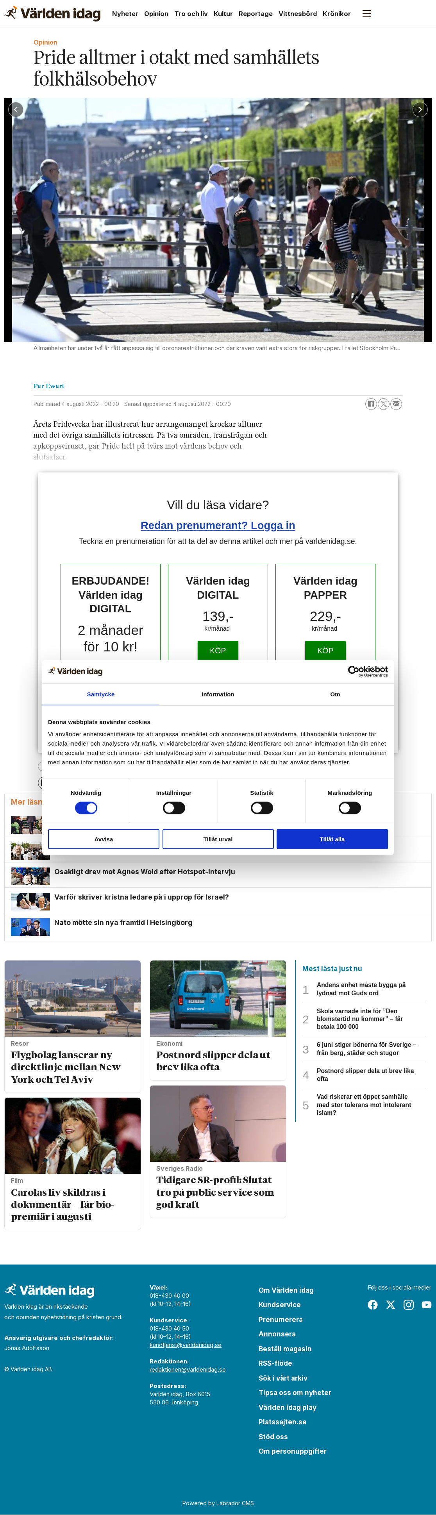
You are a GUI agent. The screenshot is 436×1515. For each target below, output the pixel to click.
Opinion (156, 14)
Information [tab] (218, 693)
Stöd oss (273, 1437)
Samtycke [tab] (101, 693)
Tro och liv (191, 14)
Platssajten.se (283, 1423)
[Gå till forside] (52, 13)
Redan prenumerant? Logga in (218, 525)
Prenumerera (281, 1320)
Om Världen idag (286, 1291)
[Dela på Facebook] (371, 404)
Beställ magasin (285, 1349)
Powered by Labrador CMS (218, 1504)
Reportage (256, 14)
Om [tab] (335, 693)
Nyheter (125, 14)
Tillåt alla (332, 839)
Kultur (223, 14)
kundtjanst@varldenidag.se (186, 1345)
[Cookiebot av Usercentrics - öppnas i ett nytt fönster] (354, 671)
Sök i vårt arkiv (283, 1379)
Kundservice (280, 1305)
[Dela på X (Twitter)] (384, 404)
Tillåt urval (218, 839)
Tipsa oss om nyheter (295, 1393)
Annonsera (277, 1335)
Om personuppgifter (293, 1452)
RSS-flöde (275, 1364)
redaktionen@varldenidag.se (188, 1370)
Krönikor (337, 14)
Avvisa (104, 839)
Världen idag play (287, 1408)
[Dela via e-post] (396, 404)
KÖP (218, 650)
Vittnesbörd (298, 14)
